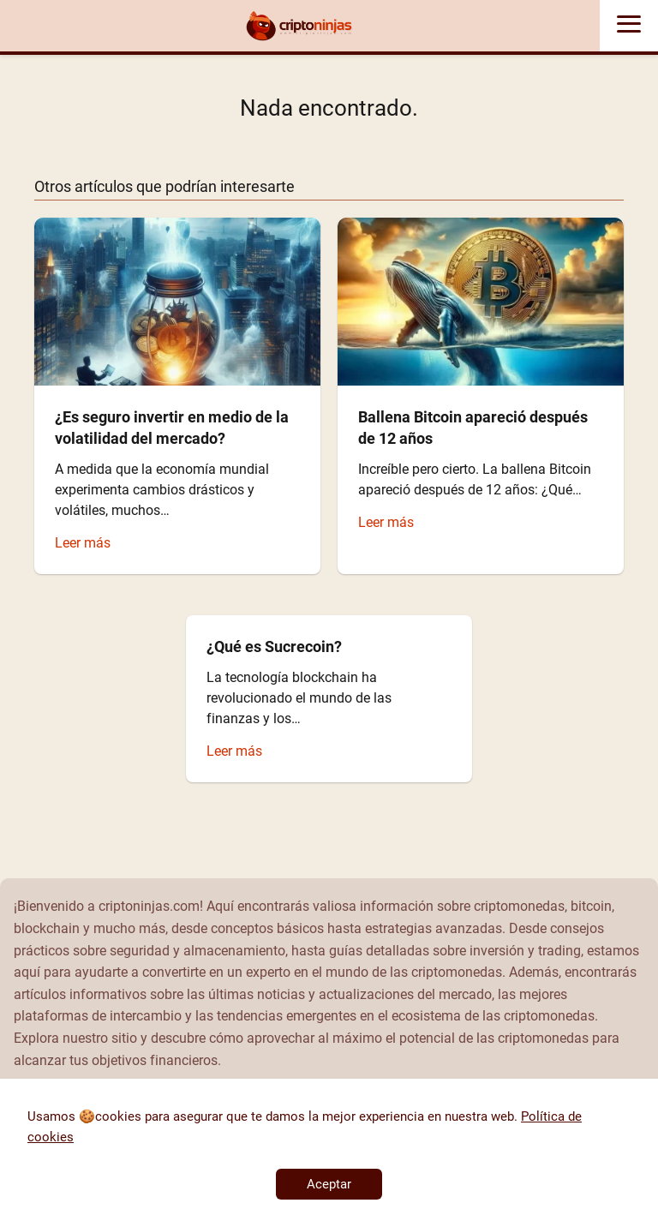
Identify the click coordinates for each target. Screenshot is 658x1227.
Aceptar (329, 1184)
